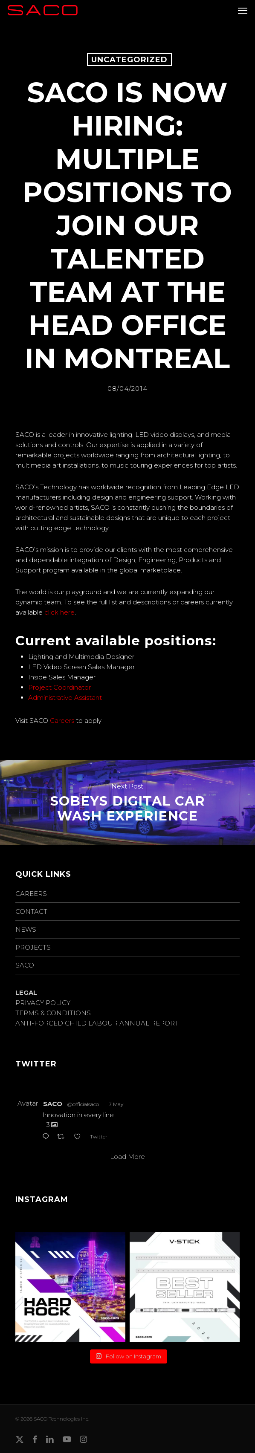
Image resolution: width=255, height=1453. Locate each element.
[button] (242, 10)
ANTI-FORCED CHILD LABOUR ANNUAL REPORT (97, 1023)
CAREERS (31, 894)
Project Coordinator (59, 687)
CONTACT (31, 911)
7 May (116, 1104)
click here (59, 612)
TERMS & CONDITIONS (53, 1013)
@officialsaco (83, 1104)
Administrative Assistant (65, 697)
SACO (24, 965)
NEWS (25, 929)
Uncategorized (129, 59)
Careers (62, 720)
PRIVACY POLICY (42, 1003)
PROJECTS (33, 947)
